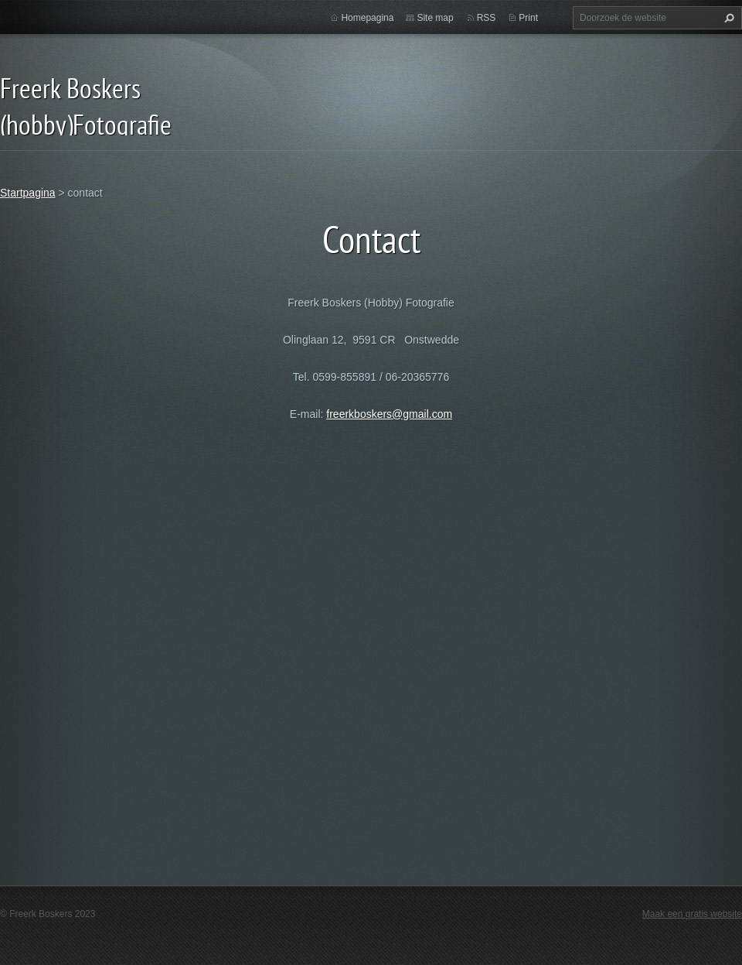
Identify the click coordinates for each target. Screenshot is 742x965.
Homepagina (367, 17)
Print (528, 17)
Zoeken (727, 17)
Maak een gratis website (692, 914)
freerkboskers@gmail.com (389, 414)
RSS (486, 17)
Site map (435, 17)
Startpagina (28, 192)
